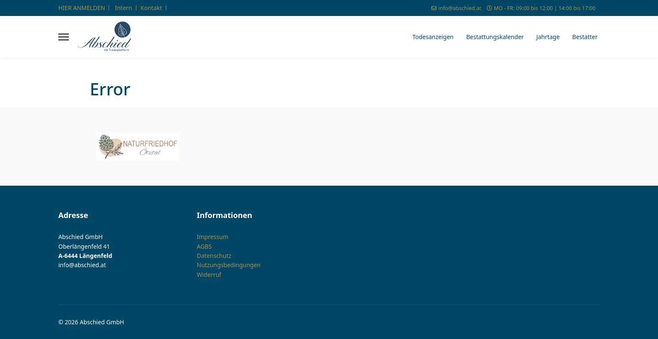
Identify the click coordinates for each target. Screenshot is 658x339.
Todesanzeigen (433, 37)
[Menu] (63, 37)
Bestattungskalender (495, 37)
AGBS (204, 246)
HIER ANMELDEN (81, 8)
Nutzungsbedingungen (229, 265)
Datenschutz (214, 256)
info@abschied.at (460, 8)
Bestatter (585, 37)
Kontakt (151, 8)
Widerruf (209, 275)
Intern (123, 8)
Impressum (212, 237)
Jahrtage (548, 37)
